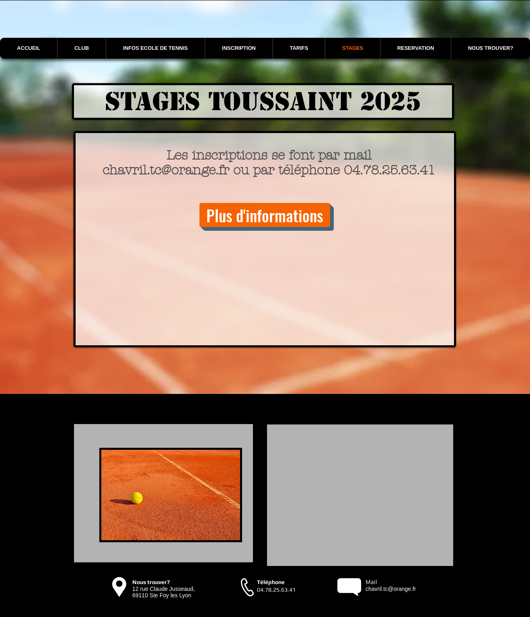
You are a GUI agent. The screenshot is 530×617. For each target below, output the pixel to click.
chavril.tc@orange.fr (166, 170)
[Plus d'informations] (264, 215)
